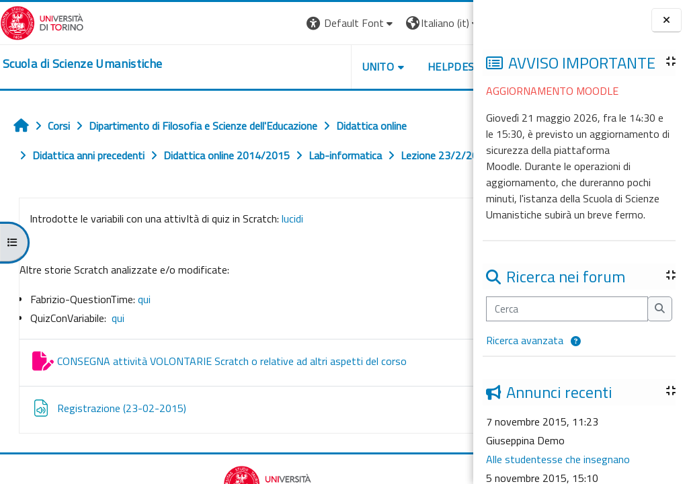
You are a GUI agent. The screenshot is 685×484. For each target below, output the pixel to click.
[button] (575, 341)
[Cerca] (567, 308)
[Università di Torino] (42, 21)
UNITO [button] (316, 66)
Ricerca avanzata (524, 340)
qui (144, 329)
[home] (82, 63)
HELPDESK (392, 66)
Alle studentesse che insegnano (558, 459)
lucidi (291, 248)
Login (450, 23)
